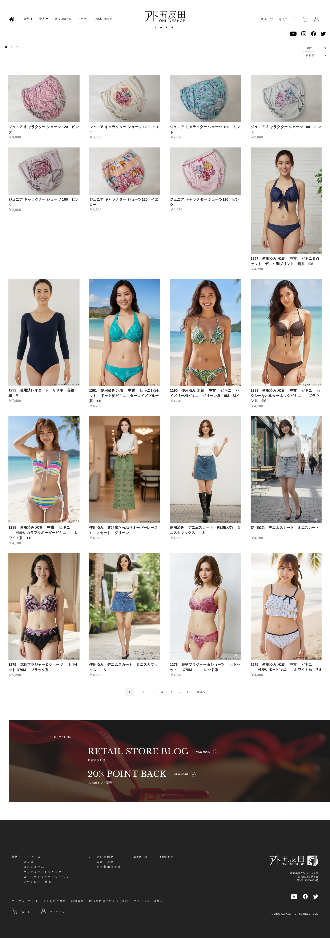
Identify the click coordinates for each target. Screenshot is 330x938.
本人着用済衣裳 (109, 866)
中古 (87, 856)
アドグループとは (25, 901)
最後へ (200, 692)
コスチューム (34, 866)
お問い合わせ (103, 18)
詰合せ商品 (105, 856)
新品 (14, 856)
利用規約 (77, 901)
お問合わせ (166, 856)
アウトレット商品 (38, 882)
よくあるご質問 (54, 901)
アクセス (83, 18)
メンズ (29, 862)
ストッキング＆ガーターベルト (48, 876)
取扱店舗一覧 (63, 18)
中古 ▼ (43, 18)
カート (21, 911)
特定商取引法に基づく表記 (109, 901)
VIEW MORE (207, 752)
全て (18, 47)
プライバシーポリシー (150, 901)
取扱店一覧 (140, 856)
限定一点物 (105, 862)
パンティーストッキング (43, 871)
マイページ (53, 911)
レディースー (34, 856)
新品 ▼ (28, 18)
